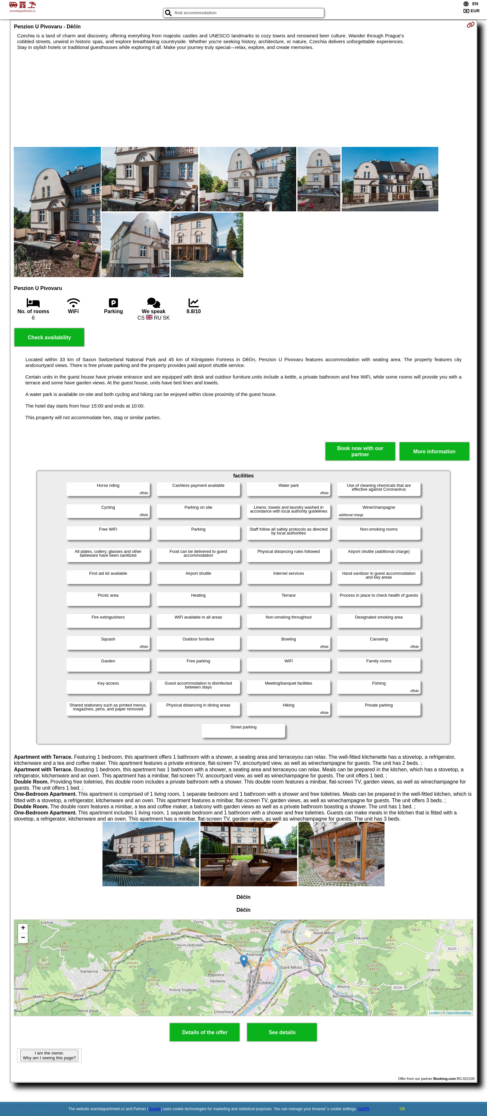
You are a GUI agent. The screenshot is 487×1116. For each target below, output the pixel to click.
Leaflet (434, 1013)
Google (154, 1109)
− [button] (23, 938)
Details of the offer (204, 1032)
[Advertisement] (243, 98)
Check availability (49, 337)
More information (434, 451)
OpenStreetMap (458, 1013)
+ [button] (23, 928)
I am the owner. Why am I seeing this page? (49, 1055)
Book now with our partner (360, 451)
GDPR (363, 1109)
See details (282, 1032)
